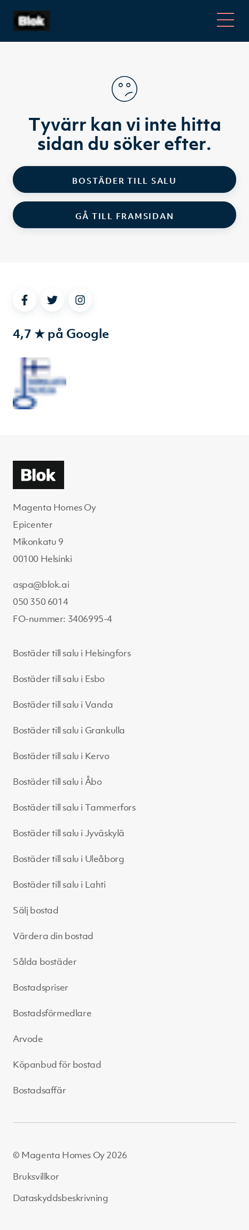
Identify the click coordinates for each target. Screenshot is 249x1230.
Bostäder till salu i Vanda (63, 704)
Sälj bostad (36, 910)
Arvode (28, 1039)
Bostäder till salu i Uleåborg (68, 859)
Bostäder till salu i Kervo (61, 756)
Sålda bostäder (44, 962)
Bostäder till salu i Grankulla (69, 730)
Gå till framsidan (124, 216)
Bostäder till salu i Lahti (59, 884)
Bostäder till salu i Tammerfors (74, 807)
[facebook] (24, 300)
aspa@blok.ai (41, 584)
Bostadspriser (40, 987)
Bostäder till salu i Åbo (57, 782)
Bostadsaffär (39, 1090)
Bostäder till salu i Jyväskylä (68, 833)
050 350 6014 (40, 602)
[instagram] (80, 300)
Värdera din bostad (53, 936)
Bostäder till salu (124, 180)
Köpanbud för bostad (57, 1064)
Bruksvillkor (36, 1176)
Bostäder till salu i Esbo (59, 679)
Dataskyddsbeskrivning (60, 1198)
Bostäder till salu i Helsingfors (71, 653)
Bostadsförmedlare (52, 1013)
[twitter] (52, 300)
